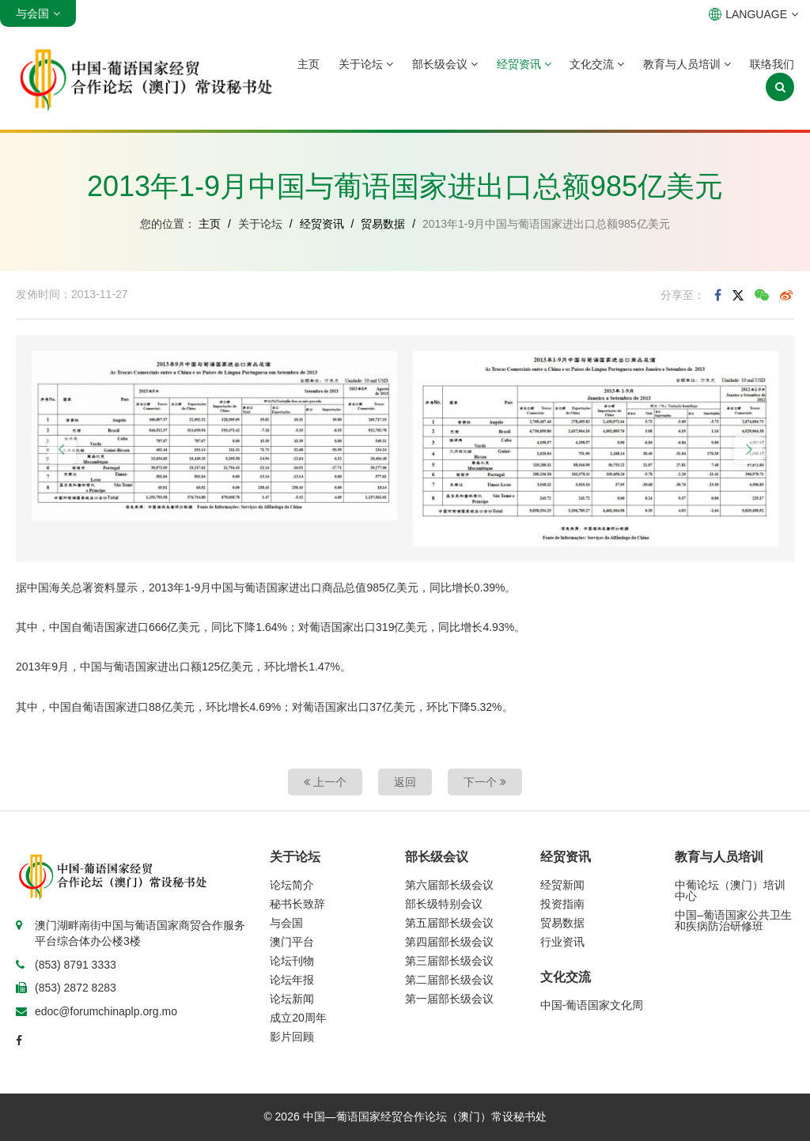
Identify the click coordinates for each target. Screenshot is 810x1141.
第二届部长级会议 (449, 979)
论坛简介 (292, 884)
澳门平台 (292, 941)
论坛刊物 (292, 960)
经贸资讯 (524, 64)
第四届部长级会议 (449, 941)
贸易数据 (383, 223)
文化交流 (597, 64)
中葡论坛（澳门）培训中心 (730, 890)
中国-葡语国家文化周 (592, 1005)
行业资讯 (562, 941)
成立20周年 (298, 1017)
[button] (61, 450)
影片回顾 (292, 1036)
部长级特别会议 (444, 903)
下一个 (485, 782)
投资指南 (562, 903)
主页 (308, 64)
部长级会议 (445, 64)
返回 (405, 782)
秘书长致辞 (297, 903)
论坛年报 (292, 979)
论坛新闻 (292, 998)
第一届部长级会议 (449, 998)
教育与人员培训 (687, 64)
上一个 (325, 782)
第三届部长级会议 (449, 960)
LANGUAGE (753, 14)
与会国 (286, 922)
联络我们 (772, 64)
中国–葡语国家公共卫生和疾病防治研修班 (733, 920)
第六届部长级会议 (449, 884)
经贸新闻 (562, 884)
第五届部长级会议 (449, 922)
